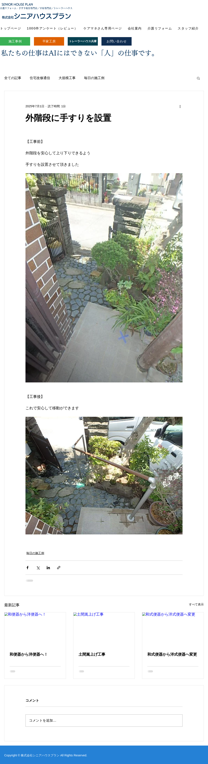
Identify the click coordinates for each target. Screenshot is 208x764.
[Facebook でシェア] (27, 568)
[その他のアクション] (180, 106)
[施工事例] (15, 41)
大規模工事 (67, 78)
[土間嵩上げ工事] (104, 629)
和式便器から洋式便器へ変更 (172, 654)
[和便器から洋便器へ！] (35, 629)
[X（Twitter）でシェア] (38, 568)
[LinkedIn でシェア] (48, 568)
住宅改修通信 (40, 78)
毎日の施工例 (94, 78)
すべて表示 (196, 604)
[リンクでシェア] (59, 568)
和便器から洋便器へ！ (29, 654)
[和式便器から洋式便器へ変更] (173, 629)
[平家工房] (49, 41)
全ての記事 (12, 78)
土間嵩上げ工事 (92, 654)
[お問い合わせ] (116, 41)
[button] (198, 78)
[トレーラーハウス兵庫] (83, 41)
